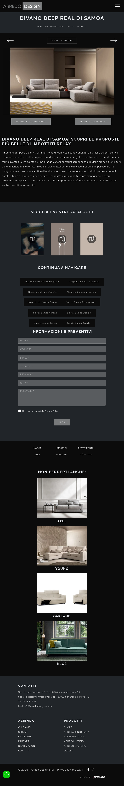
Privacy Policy (52, 411)
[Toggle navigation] (117, 6)
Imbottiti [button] (61, 448)
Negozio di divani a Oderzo (42, 292)
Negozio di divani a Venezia (84, 281)
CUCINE (68, 727)
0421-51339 (29, 701)
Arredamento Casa (54, 27)
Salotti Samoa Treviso (46, 323)
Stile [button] (37, 454)
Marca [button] (37, 448)
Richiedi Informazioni (31, 121)
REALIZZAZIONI (26, 746)
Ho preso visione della (40, 411)
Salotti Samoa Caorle (78, 323)
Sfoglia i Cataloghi (93, 121)
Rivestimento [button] (86, 448)
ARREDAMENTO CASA (76, 732)
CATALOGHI (25, 736)
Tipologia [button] (62, 454)
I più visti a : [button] (86, 454)
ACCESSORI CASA (74, 736)
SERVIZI (22, 732)
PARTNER (23, 741)
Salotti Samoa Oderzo (79, 312)
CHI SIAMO (24, 727)
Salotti (70, 27)
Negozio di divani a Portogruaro (42, 281)
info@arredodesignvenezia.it (39, 706)
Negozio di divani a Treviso (81, 292)
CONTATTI (23, 750)
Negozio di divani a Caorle (42, 302)
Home (40, 27)
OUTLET (68, 750)
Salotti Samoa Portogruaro (81, 302)
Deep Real (82, 27)
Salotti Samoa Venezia (45, 312)
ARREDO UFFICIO (74, 741)
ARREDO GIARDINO (75, 746)
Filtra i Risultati (62, 40)
